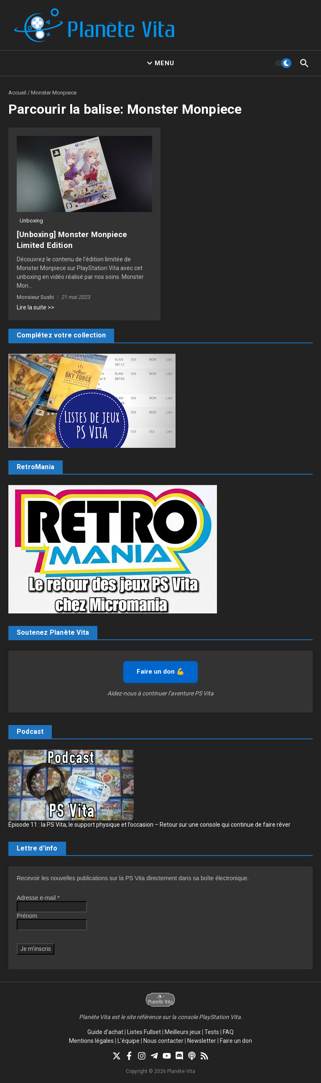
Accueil (17, 92)
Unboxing (31, 220)
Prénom (27, 915)
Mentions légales (91, 1040)
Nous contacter (163, 1040)
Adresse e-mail (38, 897)
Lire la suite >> (35, 307)
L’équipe (128, 1040)
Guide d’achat (105, 1031)
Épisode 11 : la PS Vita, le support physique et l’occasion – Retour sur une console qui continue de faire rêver (149, 824)
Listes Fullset (144, 1031)
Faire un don (236, 1040)
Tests (211, 1031)
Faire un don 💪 (160, 671)
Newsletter (201, 1040)
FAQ (228, 1031)
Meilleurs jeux (183, 1031)
